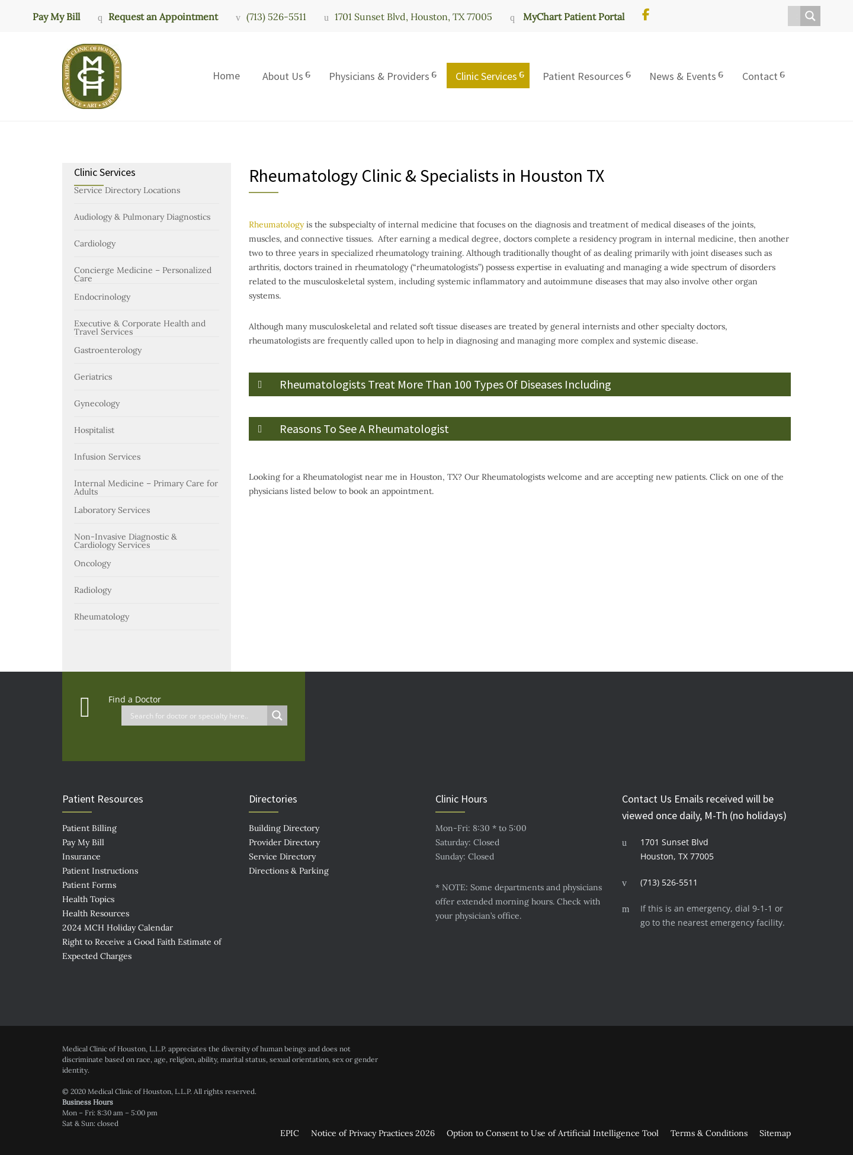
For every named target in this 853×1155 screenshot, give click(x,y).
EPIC (289, 1133)
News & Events (682, 76)
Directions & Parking (289, 870)
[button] (520, 384)
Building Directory (284, 828)
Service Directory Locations (127, 190)
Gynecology (97, 403)
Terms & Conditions (709, 1133)
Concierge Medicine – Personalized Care (142, 274)
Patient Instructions (100, 870)
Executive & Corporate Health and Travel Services (140, 327)
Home (226, 75)
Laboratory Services (112, 510)
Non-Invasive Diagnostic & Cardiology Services (125, 540)
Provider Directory (284, 842)
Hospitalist (94, 430)
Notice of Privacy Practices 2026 (373, 1133)
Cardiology (95, 243)
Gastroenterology (108, 350)
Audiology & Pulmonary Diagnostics (142, 216)
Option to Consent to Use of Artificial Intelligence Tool (553, 1133)
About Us (282, 76)
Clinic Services (486, 76)
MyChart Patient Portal (572, 17)
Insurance (81, 856)
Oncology (92, 563)
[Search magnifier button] (810, 16)
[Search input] (197, 715)
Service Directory (282, 856)
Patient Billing (89, 828)
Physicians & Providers (379, 76)
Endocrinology (102, 296)
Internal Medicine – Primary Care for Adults (146, 487)
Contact (760, 76)
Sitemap (775, 1133)
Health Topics (88, 899)
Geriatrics (93, 376)
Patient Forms (89, 885)
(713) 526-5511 (276, 17)
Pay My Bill (56, 16)
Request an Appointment (163, 17)
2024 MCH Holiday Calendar (117, 927)
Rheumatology (101, 616)
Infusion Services (107, 456)
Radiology (92, 590)
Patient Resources (583, 76)
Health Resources (95, 913)
